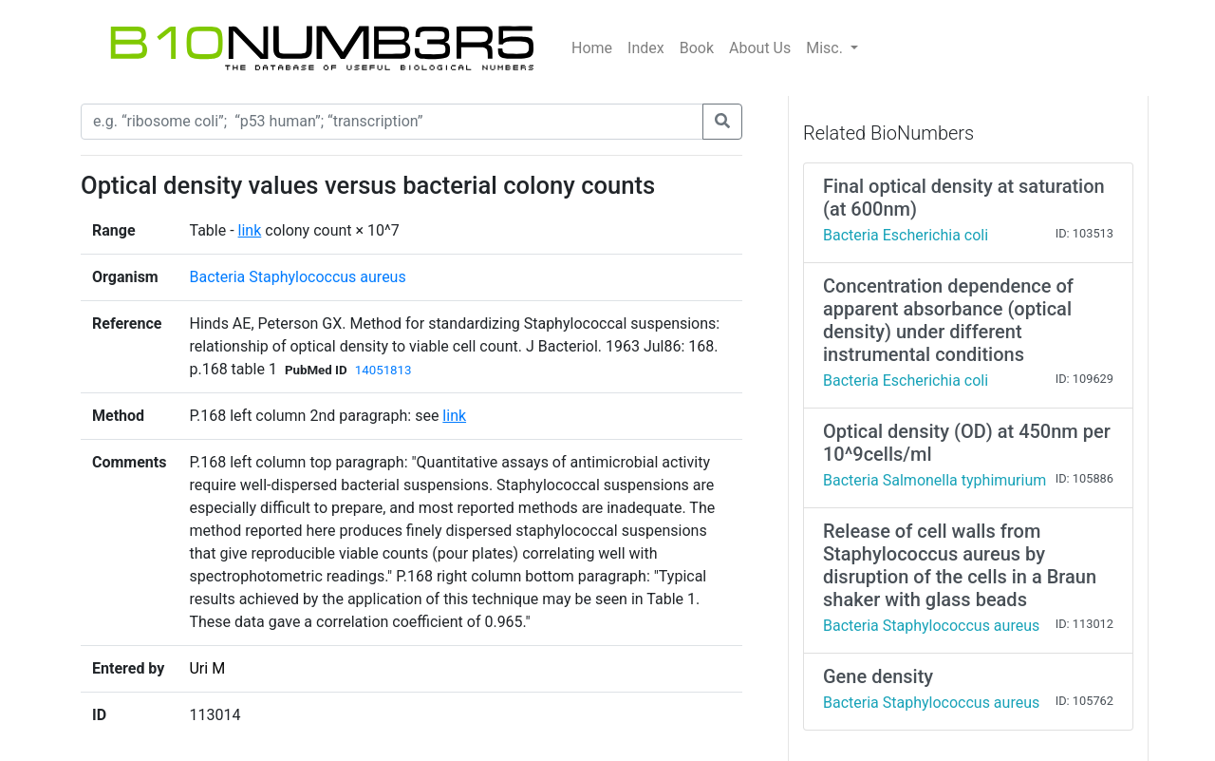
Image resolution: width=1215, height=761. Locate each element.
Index (645, 48)
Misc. (826, 48)
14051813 (383, 370)
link (250, 230)
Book (697, 48)
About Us (760, 48)
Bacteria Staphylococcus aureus (297, 277)
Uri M (207, 668)
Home (591, 48)
